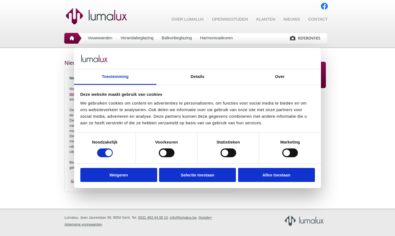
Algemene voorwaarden (83, 224)
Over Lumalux (187, 19)
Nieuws (292, 19)
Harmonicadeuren (216, 37)
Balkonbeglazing (177, 37)
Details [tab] (197, 76)
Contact (318, 19)
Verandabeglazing (136, 37)
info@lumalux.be (183, 217)
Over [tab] (280, 76)
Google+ (205, 217)
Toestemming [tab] (115, 76)
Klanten (265, 19)
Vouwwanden (100, 37)
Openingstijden (230, 19)
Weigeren (118, 175)
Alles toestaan (276, 175)
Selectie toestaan (198, 175)
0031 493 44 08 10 (153, 217)
